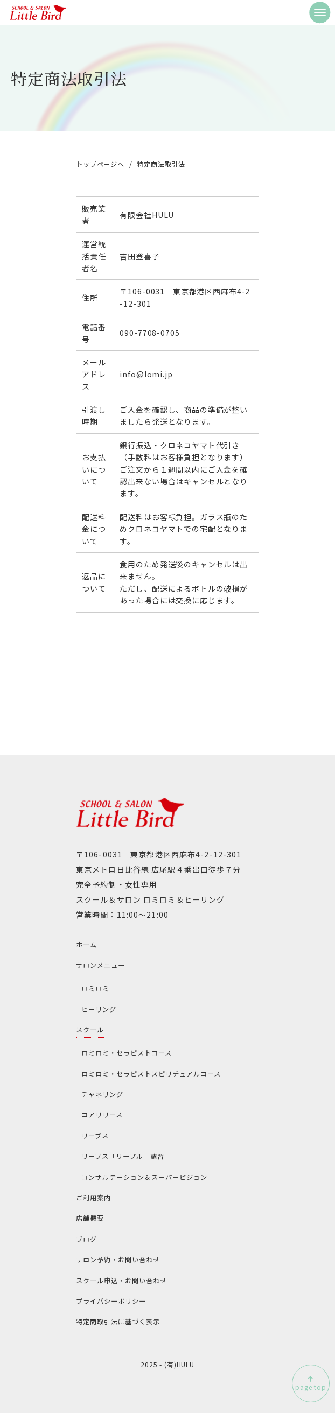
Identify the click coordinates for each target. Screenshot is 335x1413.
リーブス (95, 1136)
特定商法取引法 (161, 164)
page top (310, 1386)
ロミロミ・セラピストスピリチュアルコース (151, 1074)
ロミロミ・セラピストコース (126, 1053)
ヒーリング (98, 1009)
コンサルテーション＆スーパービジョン (144, 1177)
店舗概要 (90, 1218)
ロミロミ (95, 988)
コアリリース (102, 1115)
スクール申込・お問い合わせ (121, 1280)
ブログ (86, 1239)
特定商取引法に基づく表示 (118, 1321)
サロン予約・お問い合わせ (118, 1259)
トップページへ (100, 164)
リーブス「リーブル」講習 (122, 1156)
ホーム (86, 945)
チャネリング (102, 1094)
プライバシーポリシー (111, 1301)
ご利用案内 (93, 1198)
